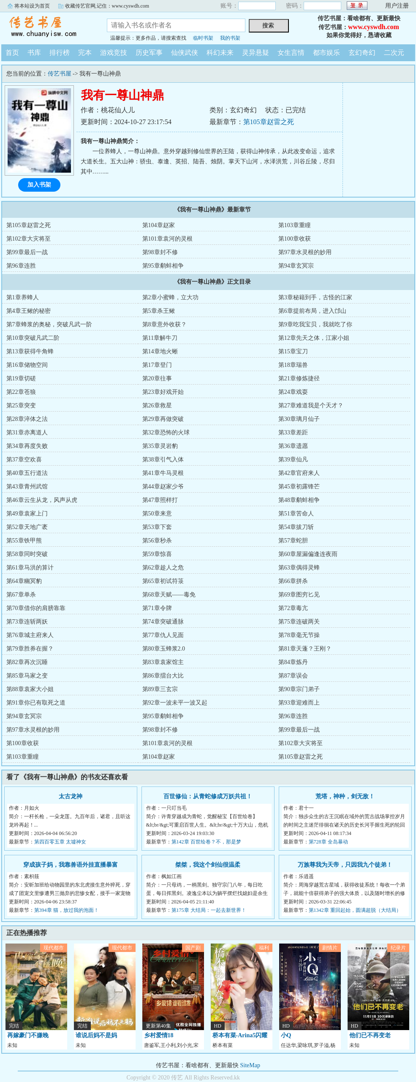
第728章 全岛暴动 (328, 842)
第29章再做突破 (163, 419)
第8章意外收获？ (164, 324)
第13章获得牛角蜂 (30, 351)
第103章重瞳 (294, 225)
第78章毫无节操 (299, 635)
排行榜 (59, 52)
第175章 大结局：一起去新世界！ (208, 910)
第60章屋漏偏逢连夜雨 (307, 554)
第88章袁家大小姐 (30, 689)
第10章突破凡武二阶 (33, 338)
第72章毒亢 (293, 608)
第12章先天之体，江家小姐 (313, 338)
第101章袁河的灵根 (167, 239)
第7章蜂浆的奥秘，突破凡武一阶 (49, 324)
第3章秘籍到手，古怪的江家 (315, 297)
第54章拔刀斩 (296, 527)
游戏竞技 (113, 52)
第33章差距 (293, 432)
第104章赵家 (158, 225)
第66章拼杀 (293, 581)
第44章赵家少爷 (163, 486)
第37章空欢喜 (24, 459)
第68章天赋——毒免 (169, 594)
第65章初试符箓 (163, 581)
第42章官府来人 (299, 473)
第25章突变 (21, 405)
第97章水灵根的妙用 (305, 252)
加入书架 (39, 185)
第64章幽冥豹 (24, 581)
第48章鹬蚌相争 (299, 500)
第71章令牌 (157, 608)
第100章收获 (294, 239)
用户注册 (397, 6)
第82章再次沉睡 (27, 662)
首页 (12, 52)
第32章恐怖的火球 (166, 432)
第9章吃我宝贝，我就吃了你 (315, 324)
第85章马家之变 (27, 676)
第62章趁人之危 (163, 567)
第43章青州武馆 (27, 486)
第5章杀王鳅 (158, 311)
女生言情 (291, 52)
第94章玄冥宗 (296, 266)
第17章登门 (157, 365)
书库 (34, 52)
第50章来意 (157, 513)
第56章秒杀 (157, 540)
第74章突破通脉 (163, 621)
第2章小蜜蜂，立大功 (170, 297)
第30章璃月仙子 (299, 419)
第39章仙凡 (293, 459)
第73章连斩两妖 (27, 621)
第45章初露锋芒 (299, 486)
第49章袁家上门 (27, 513)
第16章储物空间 (27, 365)
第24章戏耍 (293, 392)
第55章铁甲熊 (24, 540)
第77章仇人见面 (163, 635)
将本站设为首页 (32, 6)
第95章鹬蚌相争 (163, 266)
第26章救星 (157, 405)
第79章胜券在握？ (30, 648)
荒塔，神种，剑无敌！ (345, 796)
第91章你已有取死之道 (35, 703)
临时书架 (203, 38)
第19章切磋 (21, 378)
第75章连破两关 (299, 621)
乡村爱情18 (159, 1035)
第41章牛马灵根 (163, 473)
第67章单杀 (21, 594)
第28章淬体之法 (27, 419)
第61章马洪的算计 (30, 567)
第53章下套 (157, 527)
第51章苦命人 (296, 513)
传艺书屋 (47, 27)
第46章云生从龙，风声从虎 (41, 500)
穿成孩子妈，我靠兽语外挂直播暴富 (70, 865)
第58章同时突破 (27, 554)
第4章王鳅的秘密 (28, 311)
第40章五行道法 (27, 473)
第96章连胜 (21, 266)
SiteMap (250, 1065)
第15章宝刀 (293, 351)
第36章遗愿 (293, 446)
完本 (85, 52)
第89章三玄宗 (160, 689)
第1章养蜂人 (22, 297)
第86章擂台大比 (163, 676)
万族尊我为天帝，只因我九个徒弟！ (345, 865)
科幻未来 (220, 52)
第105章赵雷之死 (268, 121)
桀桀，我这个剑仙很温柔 (207, 865)
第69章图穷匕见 (299, 594)
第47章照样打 (160, 500)
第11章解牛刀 (159, 338)
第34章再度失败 (27, 446)
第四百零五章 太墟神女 (60, 842)
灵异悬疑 (255, 52)
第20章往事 (157, 378)
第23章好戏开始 (163, 392)
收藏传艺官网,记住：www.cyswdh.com (107, 6)
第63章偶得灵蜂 (299, 567)
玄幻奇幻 (361, 52)
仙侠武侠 (184, 52)
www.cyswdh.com (373, 26)
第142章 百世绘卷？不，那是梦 (206, 842)
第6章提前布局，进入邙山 (312, 311)
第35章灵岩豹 (160, 446)
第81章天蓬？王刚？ (305, 648)
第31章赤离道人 (27, 432)
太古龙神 (70, 796)
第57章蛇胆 (293, 540)
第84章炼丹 (293, 662)
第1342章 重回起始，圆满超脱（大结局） (355, 910)
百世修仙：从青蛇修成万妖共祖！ (207, 796)
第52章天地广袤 (27, 527)
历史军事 (149, 52)
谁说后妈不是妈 (96, 1035)
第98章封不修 (160, 252)
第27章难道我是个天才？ (310, 405)
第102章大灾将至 (28, 239)
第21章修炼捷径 (299, 378)
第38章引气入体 (163, 459)
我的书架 (230, 38)
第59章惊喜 (157, 554)
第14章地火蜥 (160, 351)
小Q (286, 1035)
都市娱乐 (326, 52)
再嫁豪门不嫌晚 (28, 1035)
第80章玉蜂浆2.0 (163, 648)
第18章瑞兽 (293, 365)
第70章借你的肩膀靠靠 (35, 608)
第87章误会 (293, 676)
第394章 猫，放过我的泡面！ (66, 910)
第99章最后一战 (27, 252)
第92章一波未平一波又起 (174, 703)
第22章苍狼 (21, 392)
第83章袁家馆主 (163, 662)
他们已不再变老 (370, 1035)
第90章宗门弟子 (299, 689)
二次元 (394, 52)
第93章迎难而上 (299, 703)
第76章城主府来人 (30, 635)
